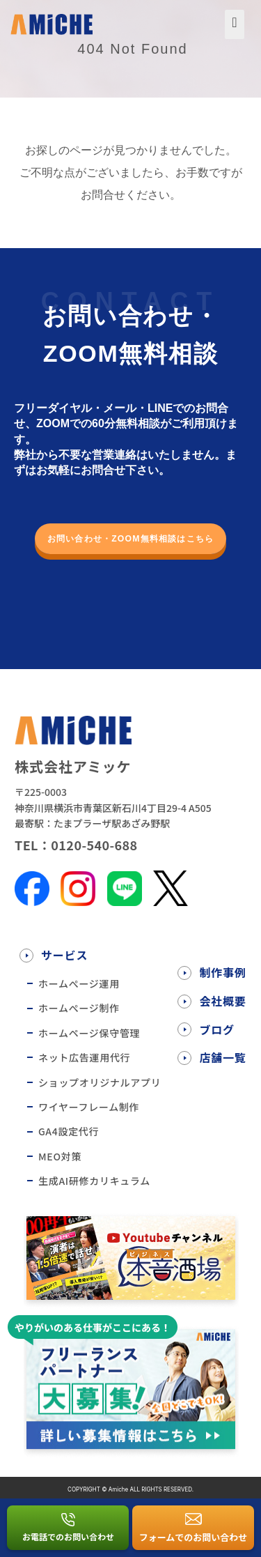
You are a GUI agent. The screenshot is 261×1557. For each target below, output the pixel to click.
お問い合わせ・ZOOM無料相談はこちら (130, 539)
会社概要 (222, 1000)
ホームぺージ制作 (79, 1008)
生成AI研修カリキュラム (94, 1181)
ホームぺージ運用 (79, 983)
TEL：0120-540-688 (76, 845)
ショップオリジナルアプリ (99, 1082)
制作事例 (222, 972)
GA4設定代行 (68, 1131)
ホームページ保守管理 (89, 1033)
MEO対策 (59, 1156)
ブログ (216, 1029)
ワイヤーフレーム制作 (88, 1107)
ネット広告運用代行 (84, 1057)
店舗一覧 (222, 1057)
